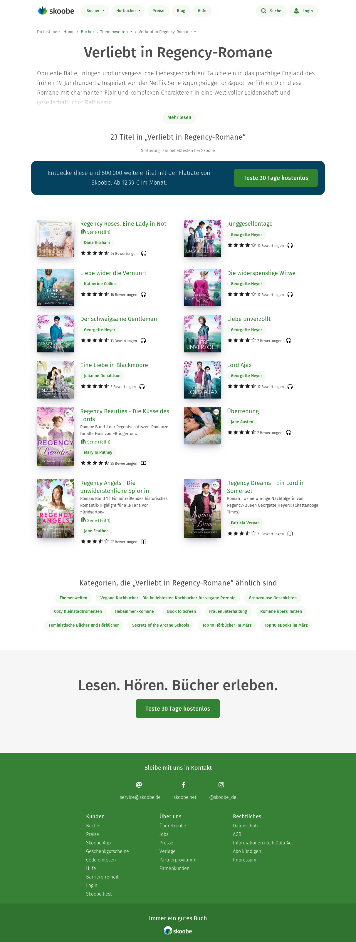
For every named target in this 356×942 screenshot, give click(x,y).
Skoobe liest (99, 894)
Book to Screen (181, 611)
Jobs (163, 834)
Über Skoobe (172, 826)
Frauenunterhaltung (228, 611)
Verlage (167, 851)
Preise (158, 10)
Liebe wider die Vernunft (113, 273)
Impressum (244, 860)
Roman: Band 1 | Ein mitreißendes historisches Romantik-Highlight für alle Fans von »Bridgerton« (124, 505)
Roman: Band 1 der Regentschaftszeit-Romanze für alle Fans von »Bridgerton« (124, 430)
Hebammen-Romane (134, 611)
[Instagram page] (222, 790)
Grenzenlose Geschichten (273, 597)
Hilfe (202, 10)
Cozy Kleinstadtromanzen (78, 611)
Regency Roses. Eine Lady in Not (123, 223)
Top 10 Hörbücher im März (226, 625)
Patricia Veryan (245, 523)
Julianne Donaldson (102, 375)
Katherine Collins (100, 283)
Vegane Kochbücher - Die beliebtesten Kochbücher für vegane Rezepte (168, 597)
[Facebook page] (185, 790)
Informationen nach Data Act (263, 843)
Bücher (93, 10)
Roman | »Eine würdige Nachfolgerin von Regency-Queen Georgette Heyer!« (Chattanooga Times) (272, 505)
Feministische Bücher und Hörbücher (84, 625)
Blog (181, 10)
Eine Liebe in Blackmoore (114, 365)
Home (69, 31)
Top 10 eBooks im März (286, 625)
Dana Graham (97, 242)
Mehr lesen (179, 117)
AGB (237, 834)
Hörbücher (126, 10)
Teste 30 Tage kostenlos (276, 177)
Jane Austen (242, 421)
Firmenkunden (174, 868)
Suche (271, 11)
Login (303, 11)
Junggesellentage (250, 223)
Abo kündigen (247, 851)
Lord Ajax (239, 365)
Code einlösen (101, 860)
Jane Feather (96, 530)
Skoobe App (98, 843)
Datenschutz (245, 826)
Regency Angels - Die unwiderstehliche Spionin (114, 487)
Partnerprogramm (178, 860)
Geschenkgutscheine (107, 851)
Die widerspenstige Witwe (261, 273)
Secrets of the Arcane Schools (160, 625)
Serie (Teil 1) (95, 232)
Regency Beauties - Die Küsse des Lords (124, 415)
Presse (166, 843)
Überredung (243, 411)
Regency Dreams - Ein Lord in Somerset (266, 487)
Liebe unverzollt (249, 318)
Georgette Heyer (246, 234)
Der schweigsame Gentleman (118, 318)
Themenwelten (114, 31)
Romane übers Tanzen (281, 611)
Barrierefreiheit (102, 877)
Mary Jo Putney (98, 452)
